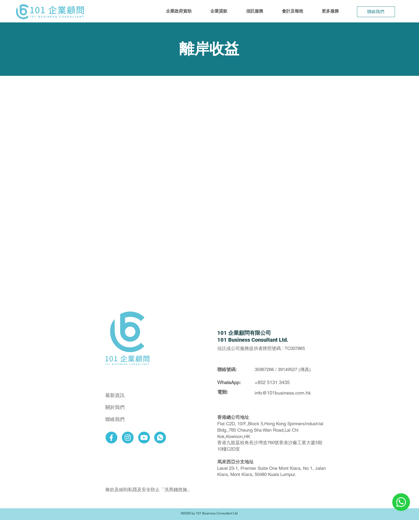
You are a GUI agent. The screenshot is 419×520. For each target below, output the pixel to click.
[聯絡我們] (376, 11)
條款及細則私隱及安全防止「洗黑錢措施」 (148, 489)
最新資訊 (115, 395)
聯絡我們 (115, 419)
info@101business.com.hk (283, 393)
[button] (179, 11)
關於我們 (115, 407)
